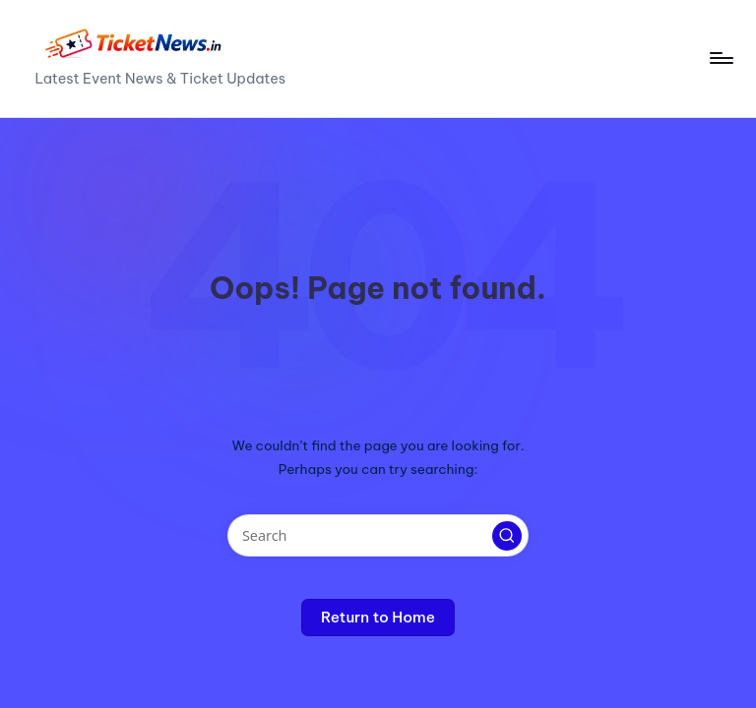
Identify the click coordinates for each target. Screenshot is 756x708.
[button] (507, 536)
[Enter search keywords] (377, 535)
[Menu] (720, 58)
